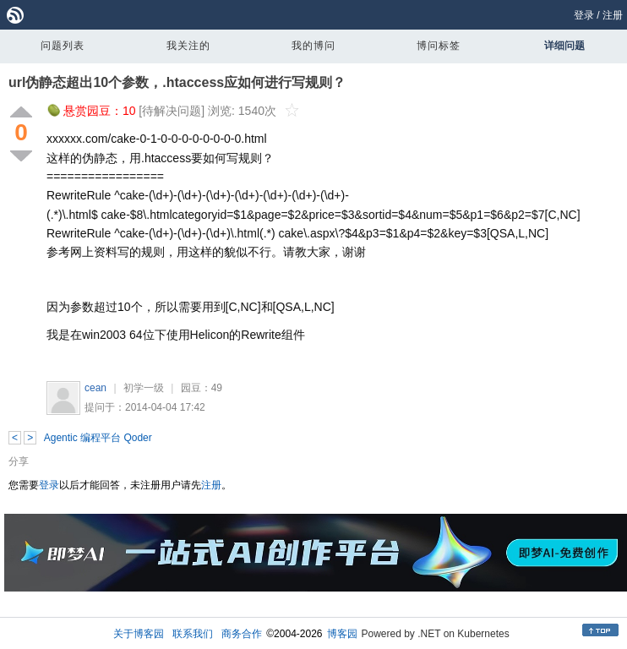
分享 (18, 461)
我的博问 (313, 46)
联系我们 (192, 634)
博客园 (342, 634)
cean (95, 388)
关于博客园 (138, 634)
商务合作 (241, 634)
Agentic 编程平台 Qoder (98, 438)
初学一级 (143, 388)
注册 (612, 15)
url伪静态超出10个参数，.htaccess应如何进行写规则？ (177, 82)
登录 (584, 15)
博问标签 (439, 46)
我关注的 (188, 46)
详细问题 (564, 46)
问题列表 (63, 46)
